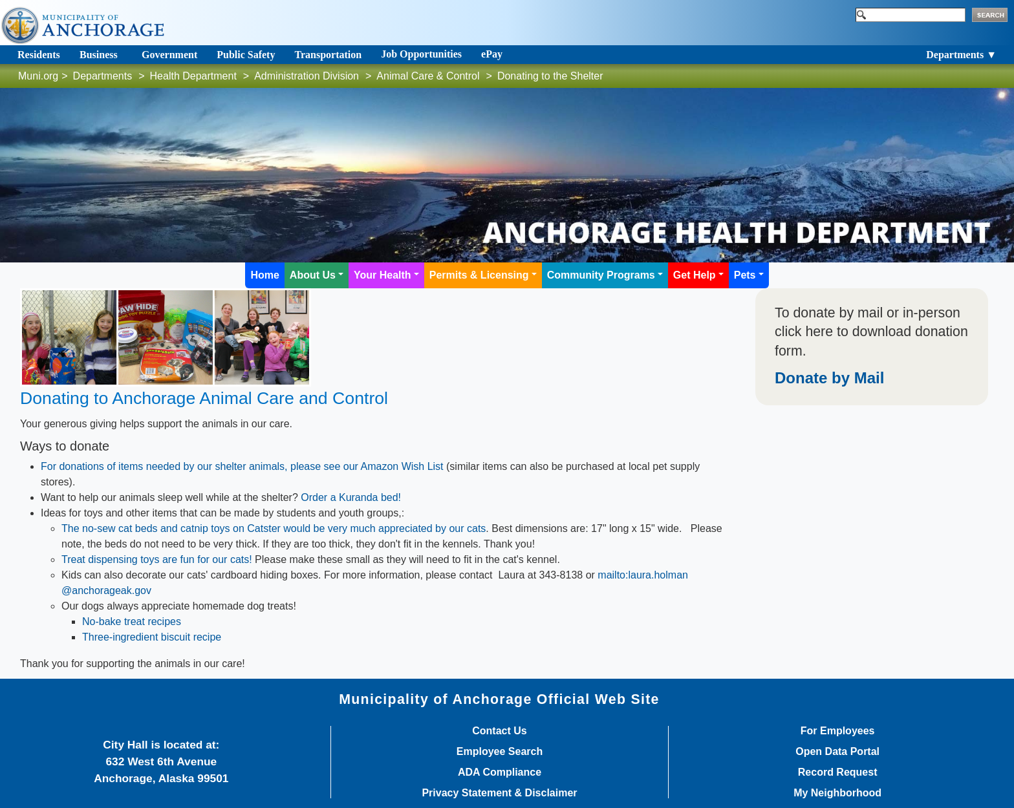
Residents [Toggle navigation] (38, 54)
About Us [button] (313, 275)
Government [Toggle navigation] (169, 54)
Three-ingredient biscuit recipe (151, 637)
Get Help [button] (694, 275)
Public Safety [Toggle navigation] (246, 54)
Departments (103, 75)
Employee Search (500, 752)
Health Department (193, 75)
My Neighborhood (837, 793)
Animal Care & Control (427, 75)
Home (264, 275)
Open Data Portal (837, 752)
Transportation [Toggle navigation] (327, 54)
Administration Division (306, 75)
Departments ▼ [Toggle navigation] (961, 54)
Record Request (838, 772)
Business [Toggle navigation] (99, 54)
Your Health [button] (382, 275)
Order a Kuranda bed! (351, 497)
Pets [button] (745, 275)
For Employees (838, 731)
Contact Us (499, 731)
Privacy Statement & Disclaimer (499, 793)
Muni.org (38, 75)
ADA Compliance (499, 772)
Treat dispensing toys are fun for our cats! (156, 559)
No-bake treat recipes (131, 621)
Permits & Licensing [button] (479, 275)
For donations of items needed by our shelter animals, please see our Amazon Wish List (242, 466)
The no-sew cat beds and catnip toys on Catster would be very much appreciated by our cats (273, 528)
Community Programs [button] (601, 275)
